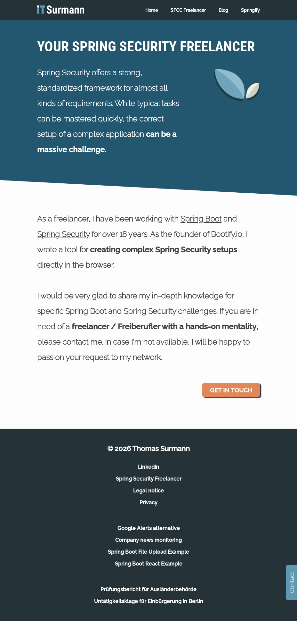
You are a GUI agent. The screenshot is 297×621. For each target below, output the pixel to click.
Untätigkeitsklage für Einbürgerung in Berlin (148, 601)
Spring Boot (201, 218)
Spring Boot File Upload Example (148, 552)
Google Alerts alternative (148, 528)
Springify (250, 10)
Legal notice (148, 491)
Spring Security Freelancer (148, 479)
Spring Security (63, 234)
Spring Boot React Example (148, 564)
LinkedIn (148, 467)
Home (151, 10)
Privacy (148, 502)
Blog (223, 10)
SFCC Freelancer (188, 10)
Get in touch (231, 390)
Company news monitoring (148, 540)
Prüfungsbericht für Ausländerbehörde (148, 589)
